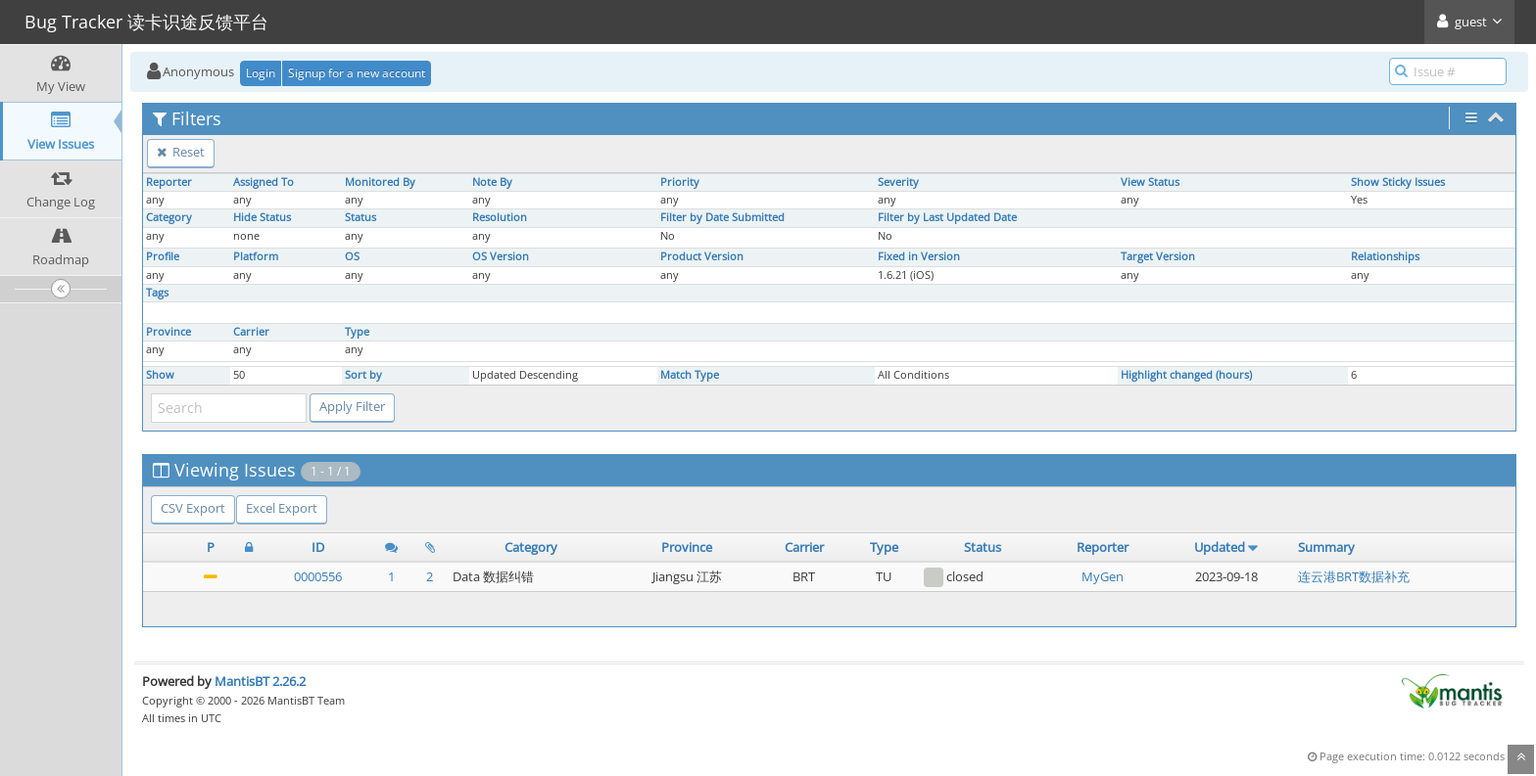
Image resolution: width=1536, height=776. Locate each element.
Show (160, 375)
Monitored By (380, 182)
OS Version (500, 256)
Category (169, 217)
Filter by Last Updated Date (947, 217)
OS (352, 256)
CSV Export (193, 508)
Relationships (1385, 256)
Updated (1219, 547)
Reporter (169, 182)
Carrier (251, 332)
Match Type (689, 375)
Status (360, 217)
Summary (1326, 547)
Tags (157, 292)
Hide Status (262, 217)
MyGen (1102, 576)
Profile (162, 256)
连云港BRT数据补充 (1354, 576)
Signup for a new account (356, 73)
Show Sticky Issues (1398, 182)
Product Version (702, 256)
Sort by (363, 375)
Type (357, 332)
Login (260, 73)
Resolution (499, 217)
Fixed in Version (919, 256)
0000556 (318, 576)
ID (318, 547)
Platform (255, 256)
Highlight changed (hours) (1186, 375)
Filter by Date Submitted (722, 217)
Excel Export (281, 508)
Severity (898, 182)
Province (168, 332)
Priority (679, 182)
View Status (1150, 182)
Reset (181, 151)
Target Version (1158, 256)
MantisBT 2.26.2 (260, 681)
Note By (492, 182)
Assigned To (263, 182)
